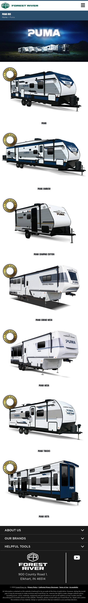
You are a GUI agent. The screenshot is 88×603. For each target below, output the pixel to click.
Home (4, 17)
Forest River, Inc (20, 587)
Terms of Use (63, 587)
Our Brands (15, 538)
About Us (13, 530)
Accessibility (73, 587)
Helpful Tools (17, 546)
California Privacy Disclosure (48, 587)
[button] (83, 5)
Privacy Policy (32, 587)
